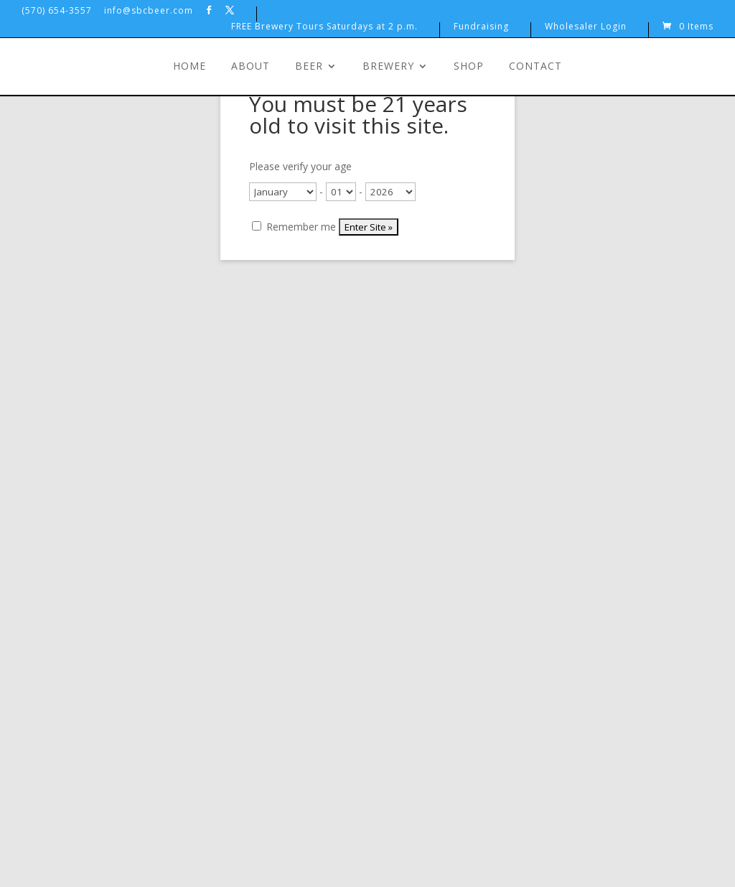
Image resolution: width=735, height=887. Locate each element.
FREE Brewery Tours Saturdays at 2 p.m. (324, 27)
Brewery (388, 67)
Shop (469, 67)
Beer (309, 67)
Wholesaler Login (586, 27)
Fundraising (481, 27)
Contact (535, 67)
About (250, 67)
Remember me (294, 226)
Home (189, 67)
